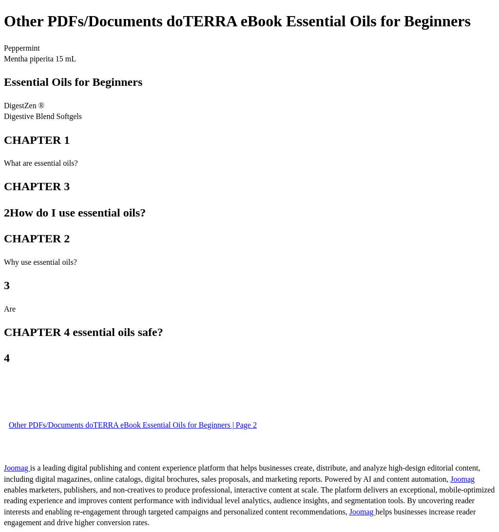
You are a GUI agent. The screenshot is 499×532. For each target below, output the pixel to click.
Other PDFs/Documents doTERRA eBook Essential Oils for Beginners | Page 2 (133, 425)
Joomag (17, 468)
